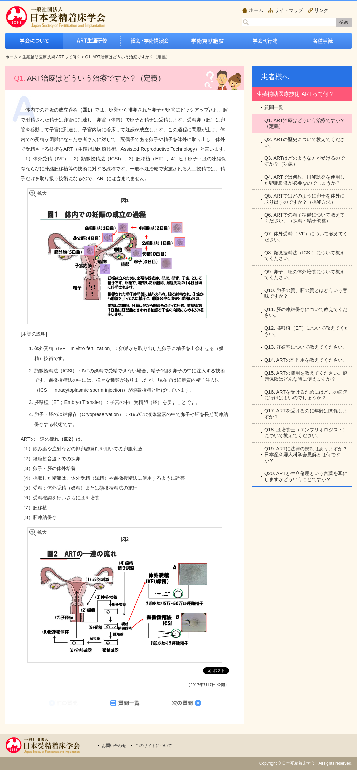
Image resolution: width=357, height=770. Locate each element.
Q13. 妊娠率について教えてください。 (305, 347)
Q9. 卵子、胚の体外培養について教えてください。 (304, 274)
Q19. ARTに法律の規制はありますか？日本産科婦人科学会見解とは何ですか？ (305, 454)
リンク (321, 10)
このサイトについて (153, 745)
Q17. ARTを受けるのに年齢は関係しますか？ (305, 413)
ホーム (256, 10)
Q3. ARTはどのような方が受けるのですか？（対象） (304, 161)
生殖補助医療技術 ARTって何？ (51, 57)
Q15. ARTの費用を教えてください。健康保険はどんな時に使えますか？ (305, 375)
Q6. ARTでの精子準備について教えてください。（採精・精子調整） (304, 217)
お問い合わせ (114, 745)
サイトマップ (289, 10)
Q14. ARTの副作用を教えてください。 (305, 360)
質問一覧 (273, 107)
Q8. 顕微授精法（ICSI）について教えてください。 (304, 255)
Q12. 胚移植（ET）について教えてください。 (306, 331)
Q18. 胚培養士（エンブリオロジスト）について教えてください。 (305, 432)
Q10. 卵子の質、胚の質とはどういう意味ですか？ (305, 293)
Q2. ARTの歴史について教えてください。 (304, 142)
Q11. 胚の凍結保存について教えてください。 (305, 312)
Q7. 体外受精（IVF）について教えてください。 (306, 236)
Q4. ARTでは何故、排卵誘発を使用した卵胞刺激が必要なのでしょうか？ (304, 180)
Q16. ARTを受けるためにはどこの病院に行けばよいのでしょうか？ (305, 394)
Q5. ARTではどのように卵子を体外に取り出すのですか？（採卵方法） (304, 198)
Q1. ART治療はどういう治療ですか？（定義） (304, 123)
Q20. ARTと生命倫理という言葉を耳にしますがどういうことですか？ (305, 476)
